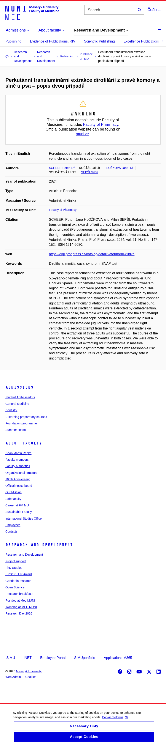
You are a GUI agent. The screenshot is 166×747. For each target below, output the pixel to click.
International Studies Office (23, 518)
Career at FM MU (17, 505)
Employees (12, 525)
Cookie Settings (115, 720)
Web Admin (13, 677)
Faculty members (17, 459)
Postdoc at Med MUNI (20, 600)
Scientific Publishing (99, 41)
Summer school (15, 430)
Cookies (30, 677)
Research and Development (39, 544)
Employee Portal (52, 658)
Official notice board (18, 485)
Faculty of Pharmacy (100, 124)
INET (27, 658)
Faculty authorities (17, 466)
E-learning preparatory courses (26, 417)
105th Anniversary (17, 479)
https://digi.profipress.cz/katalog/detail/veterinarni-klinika (92, 254)
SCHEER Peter (62, 168)
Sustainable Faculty (18, 512)
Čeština (154, 10)
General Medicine (17, 403)
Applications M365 (118, 658)
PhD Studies (13, 567)
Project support (15, 561)
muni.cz (82, 134)
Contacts (11, 531)
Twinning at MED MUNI (21, 607)
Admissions (19, 387)
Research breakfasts (19, 594)
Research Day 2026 (18, 613)
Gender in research (18, 581)
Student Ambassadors (20, 397)
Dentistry (11, 410)
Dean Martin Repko (18, 453)
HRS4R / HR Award (18, 574)
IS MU (10, 658)
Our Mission (13, 492)
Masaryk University (29, 671)
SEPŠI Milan (89, 172)
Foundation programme (21, 423)
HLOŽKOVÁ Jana (118, 168)
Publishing (13, 41)
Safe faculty (13, 499)
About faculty (23, 443)
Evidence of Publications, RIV (52, 41)
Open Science (14, 587)
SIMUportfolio (84, 658)
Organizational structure (21, 472)
